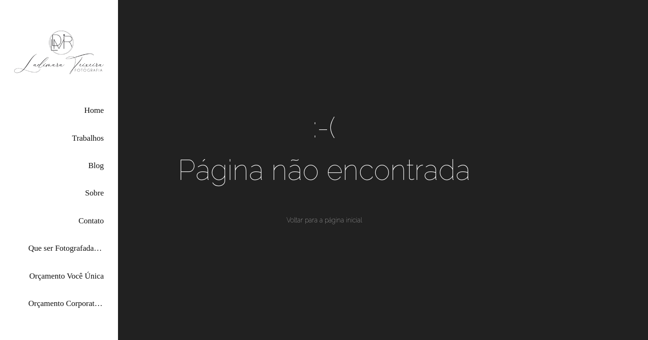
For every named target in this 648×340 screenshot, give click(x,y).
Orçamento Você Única (66, 276)
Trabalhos (88, 138)
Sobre (94, 192)
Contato (91, 220)
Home (94, 110)
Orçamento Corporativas (66, 303)
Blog (96, 165)
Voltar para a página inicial (324, 220)
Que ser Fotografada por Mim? (66, 248)
